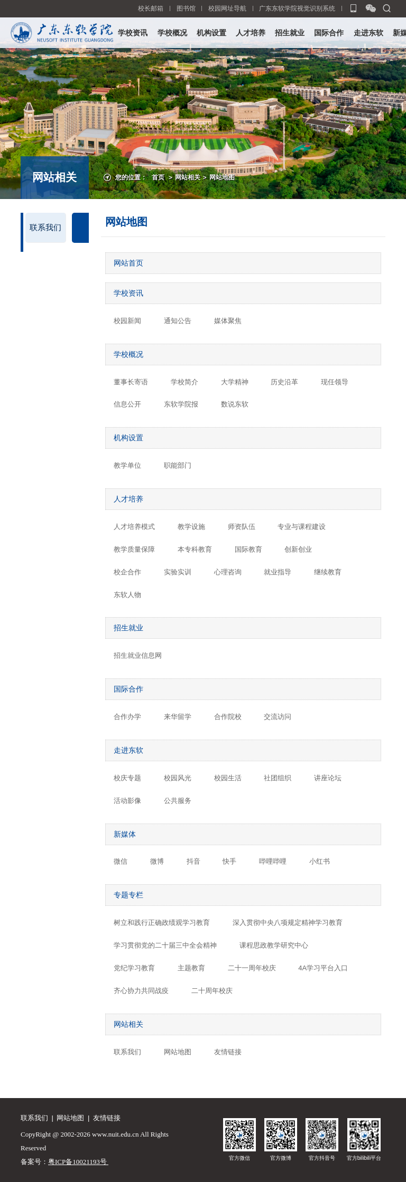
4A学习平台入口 (323, 968)
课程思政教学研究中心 (273, 945)
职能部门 (177, 465)
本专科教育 (195, 549)
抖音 (193, 861)
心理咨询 (228, 572)
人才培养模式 (134, 527)
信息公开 (127, 404)
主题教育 (191, 968)
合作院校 (228, 717)
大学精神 (234, 382)
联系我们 (45, 227)
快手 (229, 861)
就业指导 (277, 572)
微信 (120, 861)
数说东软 (234, 404)
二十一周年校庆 (252, 968)
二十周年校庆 (212, 991)
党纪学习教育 (134, 968)
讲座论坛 (328, 778)
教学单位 (127, 465)
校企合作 (127, 572)
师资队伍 (241, 527)
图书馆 (186, 8)
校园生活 (228, 778)
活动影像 (127, 801)
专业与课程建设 (302, 527)
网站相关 (187, 177)
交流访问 (277, 717)
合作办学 (127, 717)
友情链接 (228, 1052)
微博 (157, 861)
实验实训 (177, 572)
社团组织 (277, 778)
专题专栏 (128, 895)
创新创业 (298, 549)
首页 (158, 177)
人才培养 (250, 33)
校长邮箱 (150, 8)
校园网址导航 (227, 8)
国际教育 (248, 549)
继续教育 (328, 572)
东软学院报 (181, 404)
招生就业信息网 (138, 655)
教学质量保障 (134, 549)
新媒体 (125, 834)
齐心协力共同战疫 (141, 991)
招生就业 (289, 33)
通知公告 (177, 321)
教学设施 (191, 527)
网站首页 (128, 263)
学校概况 (172, 33)
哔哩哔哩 (273, 861)
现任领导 (334, 382)
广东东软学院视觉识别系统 (297, 8)
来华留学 (177, 717)
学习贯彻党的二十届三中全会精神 (165, 945)
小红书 (319, 861)
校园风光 (177, 778)
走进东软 (368, 33)
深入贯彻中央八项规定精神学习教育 (288, 922)
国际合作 (329, 33)
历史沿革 (284, 382)
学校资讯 (132, 33)
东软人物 (127, 595)
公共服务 (177, 801)
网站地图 (222, 177)
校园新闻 (127, 321)
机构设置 (211, 33)
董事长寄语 (131, 382)
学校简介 (184, 382)
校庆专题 (127, 778)
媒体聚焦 (228, 321)
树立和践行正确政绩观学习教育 (162, 922)
